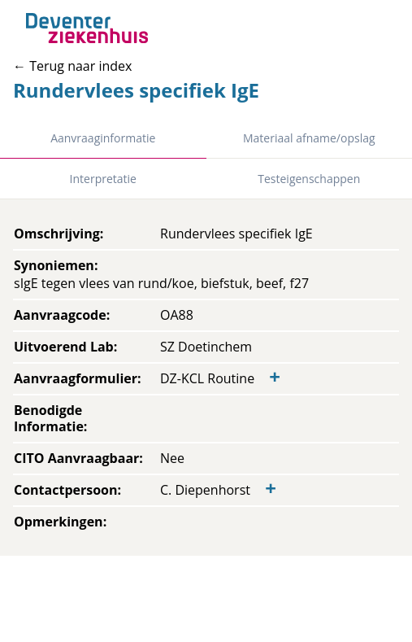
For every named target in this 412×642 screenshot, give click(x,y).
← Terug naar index (72, 66)
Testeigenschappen (309, 178)
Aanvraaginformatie (102, 138)
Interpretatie (103, 178)
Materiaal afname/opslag (309, 138)
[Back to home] (87, 28)
